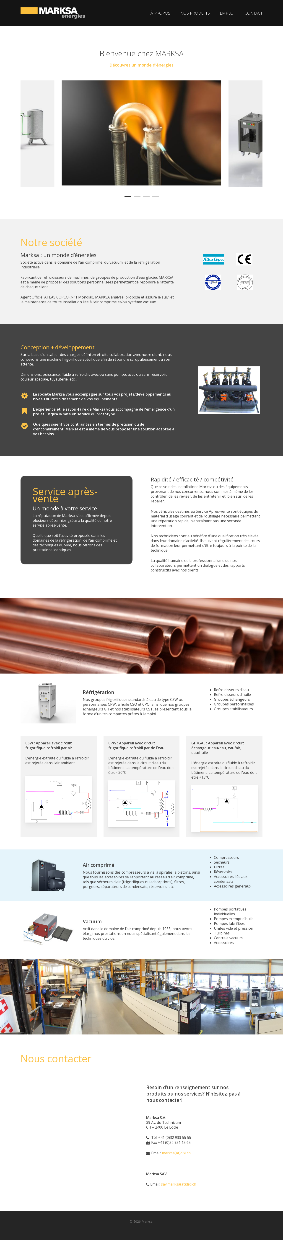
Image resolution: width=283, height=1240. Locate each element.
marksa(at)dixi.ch (176, 1152)
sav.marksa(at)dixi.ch (178, 1184)
